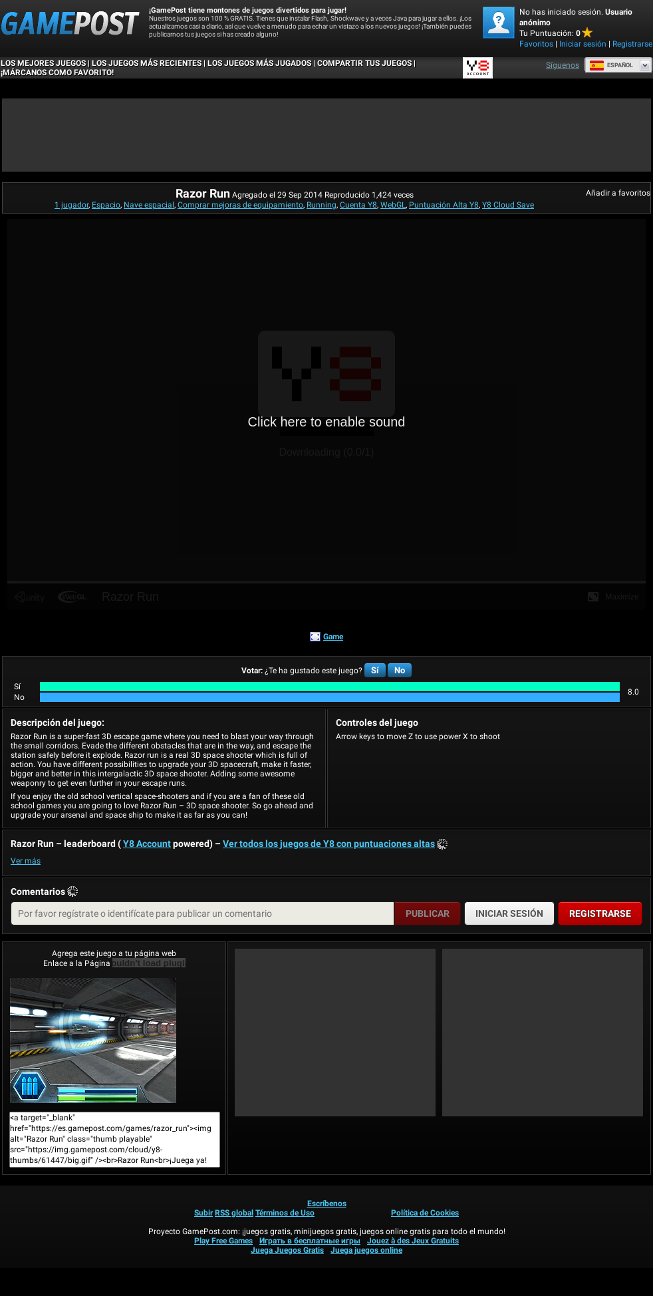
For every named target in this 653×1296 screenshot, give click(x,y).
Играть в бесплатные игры (309, 1240)
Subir (203, 1212)
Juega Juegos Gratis (287, 1250)
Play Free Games (223, 1240)
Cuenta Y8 (358, 205)
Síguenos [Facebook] (562, 65)
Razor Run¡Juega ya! (93, 1040)
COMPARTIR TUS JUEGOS (364, 63)
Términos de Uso (285, 1212)
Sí (375, 670)
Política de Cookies (425, 1212)
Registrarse (632, 44)
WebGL (393, 205)
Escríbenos (326, 1203)
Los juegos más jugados (259, 63)
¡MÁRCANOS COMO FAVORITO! (57, 72)
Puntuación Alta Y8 (444, 205)
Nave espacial (149, 205)
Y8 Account (147, 843)
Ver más (26, 861)
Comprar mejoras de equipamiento (240, 205)
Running (321, 205)
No (399, 670)
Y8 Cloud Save (508, 205)
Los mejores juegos (43, 63)
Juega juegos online (366, 1250)
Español (611, 65)
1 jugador (71, 205)
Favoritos (536, 44)
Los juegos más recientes (146, 63)
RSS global (234, 1212)
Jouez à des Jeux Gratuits (413, 1240)
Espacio (106, 205)
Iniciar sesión (582, 44)
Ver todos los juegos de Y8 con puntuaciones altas (329, 843)
